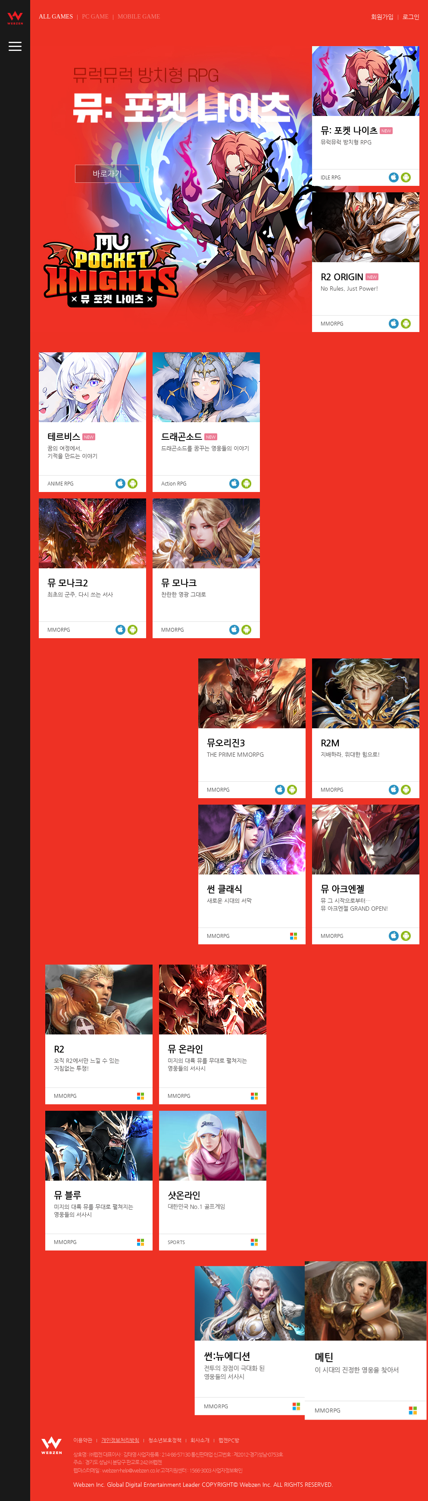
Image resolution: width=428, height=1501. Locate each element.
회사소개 (200, 1440)
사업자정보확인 (227, 1470)
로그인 (411, 16)
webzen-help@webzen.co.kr (130, 1470)
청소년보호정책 (164, 1440)
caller (15, 46)
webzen (15, 18)
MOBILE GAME (139, 16)
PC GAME (95, 16)
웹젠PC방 (229, 1440)
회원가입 (382, 16)
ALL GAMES (56, 16)
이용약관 (82, 1440)
